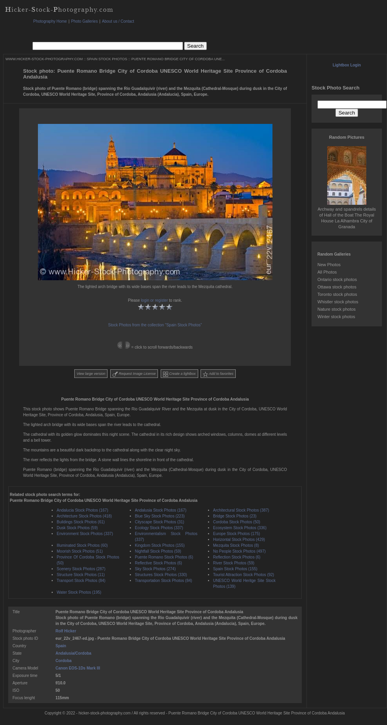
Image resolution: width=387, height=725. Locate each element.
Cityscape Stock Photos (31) (159, 522)
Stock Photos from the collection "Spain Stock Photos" (155, 325)
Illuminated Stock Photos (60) (82, 545)
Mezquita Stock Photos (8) (236, 545)
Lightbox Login (347, 65)
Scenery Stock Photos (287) (81, 569)
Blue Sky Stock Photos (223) (160, 516)
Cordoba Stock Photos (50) (236, 522)
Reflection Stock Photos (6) (236, 557)
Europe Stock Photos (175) (236, 534)
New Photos (328, 264)
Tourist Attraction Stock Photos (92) (243, 575)
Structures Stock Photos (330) (161, 575)
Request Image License (134, 374)
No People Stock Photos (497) (239, 551)
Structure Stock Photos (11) (81, 575)
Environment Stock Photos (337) (85, 534)
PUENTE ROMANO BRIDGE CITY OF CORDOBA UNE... (178, 59)
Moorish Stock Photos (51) (80, 551)
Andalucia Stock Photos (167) (82, 510)
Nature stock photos (336, 309)
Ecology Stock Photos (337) (159, 528)
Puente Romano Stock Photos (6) (164, 557)
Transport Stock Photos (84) (81, 580)
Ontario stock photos (337, 279)
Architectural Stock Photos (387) (241, 510)
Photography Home (50, 21)
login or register (154, 300)
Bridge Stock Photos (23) (234, 516)
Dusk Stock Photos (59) (77, 528)
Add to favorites (218, 374)
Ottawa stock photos (337, 287)
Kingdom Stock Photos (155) (160, 545)
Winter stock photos (336, 316)
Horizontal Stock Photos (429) (239, 539)
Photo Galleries (84, 21)
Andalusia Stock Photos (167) (160, 510)
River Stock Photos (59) (233, 563)
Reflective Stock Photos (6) (158, 563)
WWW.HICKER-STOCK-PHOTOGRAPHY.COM (43, 59)
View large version (91, 374)
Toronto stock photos (337, 294)
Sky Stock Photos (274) (155, 569)
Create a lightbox (179, 374)
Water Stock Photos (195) (79, 592)
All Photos (327, 272)
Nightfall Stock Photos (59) (158, 551)
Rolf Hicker (66, 631)
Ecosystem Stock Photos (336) (240, 528)
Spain (61, 646)
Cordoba (64, 661)
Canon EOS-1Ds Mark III (78, 668)
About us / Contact (118, 21)
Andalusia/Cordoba (73, 653)
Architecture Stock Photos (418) (84, 516)
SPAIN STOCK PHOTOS (107, 59)
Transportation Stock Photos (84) (163, 580)
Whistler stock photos (337, 301)
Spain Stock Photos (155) (235, 569)
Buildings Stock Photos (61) (81, 522)
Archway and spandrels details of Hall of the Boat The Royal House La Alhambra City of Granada (346, 215)
